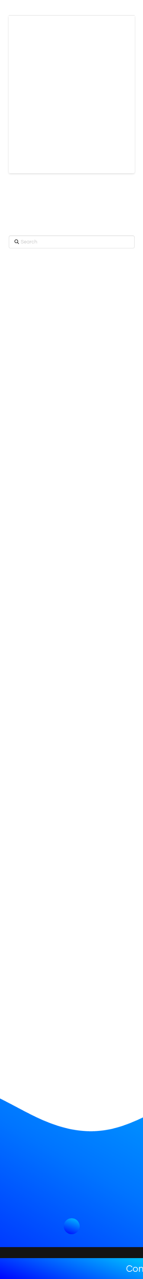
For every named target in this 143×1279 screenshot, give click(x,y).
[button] (72, 1226)
